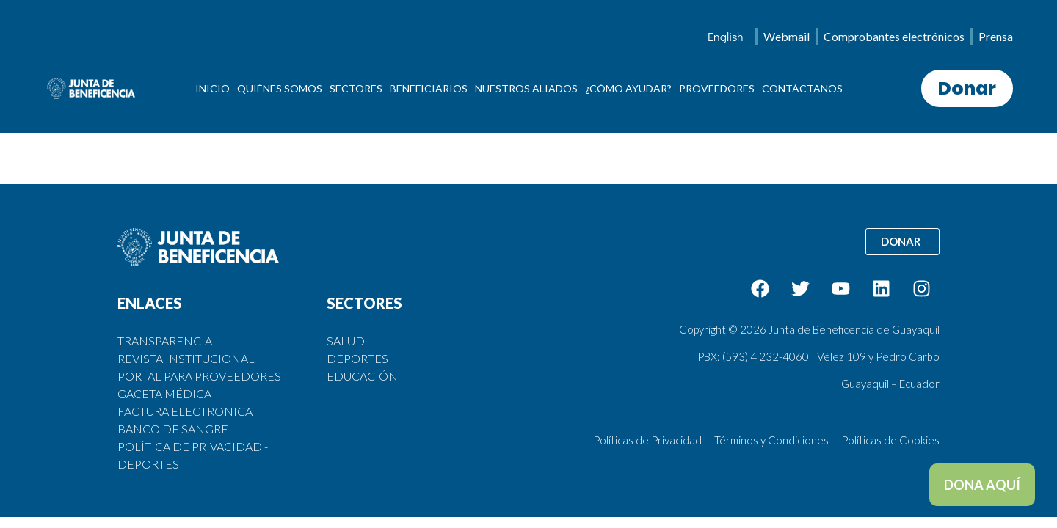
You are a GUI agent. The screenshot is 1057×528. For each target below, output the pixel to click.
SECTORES (356, 88)
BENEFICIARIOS (429, 88)
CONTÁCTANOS (802, 88)
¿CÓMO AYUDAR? (628, 88)
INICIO (212, 88)
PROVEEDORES (717, 88)
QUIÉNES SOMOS (279, 88)
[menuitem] (726, 37)
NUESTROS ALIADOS (526, 88)
